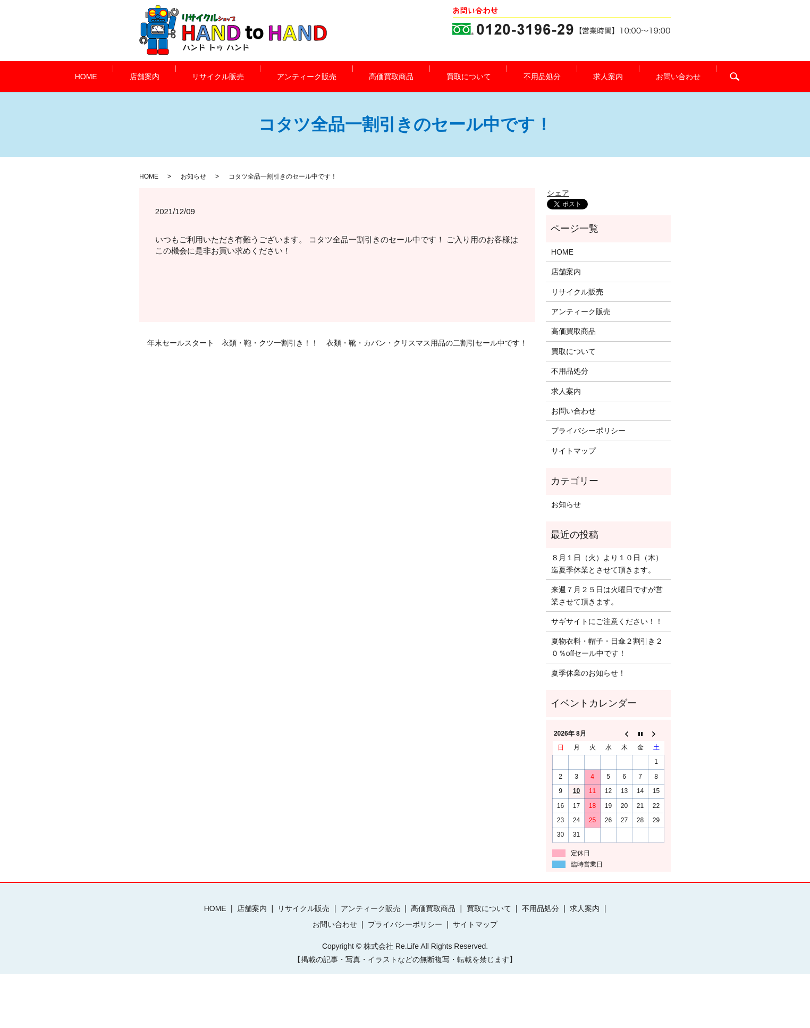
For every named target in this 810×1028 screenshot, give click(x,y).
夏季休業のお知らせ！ (588, 673)
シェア (558, 193)
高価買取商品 (391, 76)
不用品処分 (515, 76)
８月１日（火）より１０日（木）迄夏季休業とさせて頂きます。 (607, 563)
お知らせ (193, 176)
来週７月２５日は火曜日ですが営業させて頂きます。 (607, 595)
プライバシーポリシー (588, 430)
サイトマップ (573, 450)
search (675, 77)
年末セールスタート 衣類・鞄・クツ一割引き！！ (232, 343)
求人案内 (568, 76)
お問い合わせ (625, 76)
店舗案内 (184, 76)
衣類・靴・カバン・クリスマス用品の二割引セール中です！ (426, 343)
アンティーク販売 (319, 76)
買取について (455, 76)
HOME (138, 76)
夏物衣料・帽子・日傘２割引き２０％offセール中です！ (607, 647)
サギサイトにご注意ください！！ (607, 621)
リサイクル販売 (244, 76)
